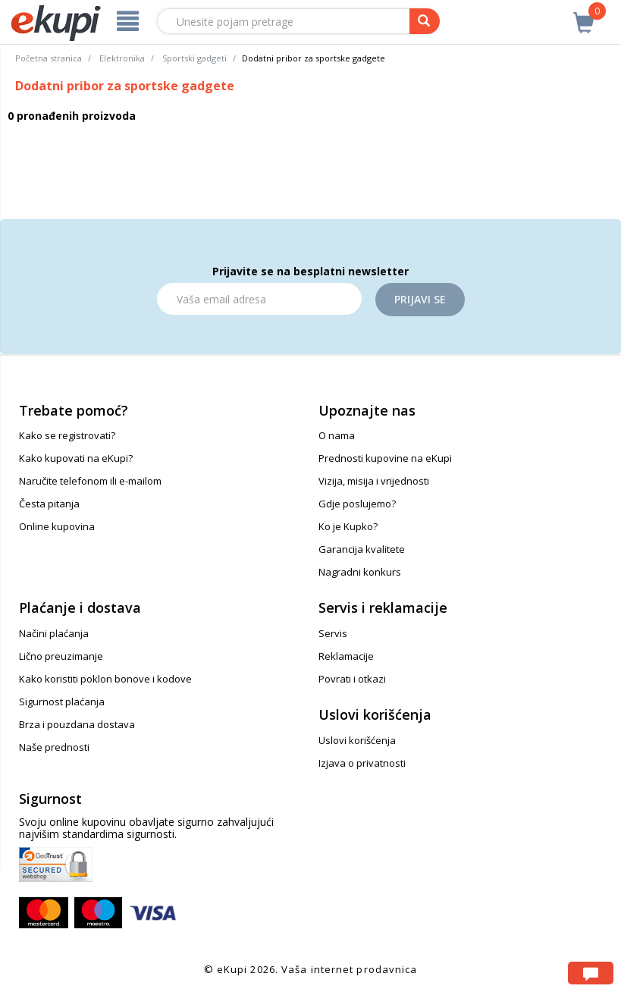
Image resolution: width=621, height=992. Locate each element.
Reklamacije (346, 656)
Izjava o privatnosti (362, 763)
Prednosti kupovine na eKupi (385, 458)
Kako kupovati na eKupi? (76, 458)
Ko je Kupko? (348, 526)
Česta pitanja (49, 503)
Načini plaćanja (54, 633)
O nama (336, 435)
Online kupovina (57, 526)
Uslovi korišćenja (357, 740)
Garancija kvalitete (361, 549)
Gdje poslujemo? (357, 503)
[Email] (259, 299)
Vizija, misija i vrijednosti (373, 481)
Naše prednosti (54, 747)
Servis (332, 633)
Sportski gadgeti (194, 58)
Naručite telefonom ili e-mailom (90, 481)
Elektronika (122, 58)
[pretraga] (424, 21)
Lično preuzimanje (61, 656)
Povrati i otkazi (352, 679)
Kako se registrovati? (67, 435)
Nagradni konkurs (359, 572)
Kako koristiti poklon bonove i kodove (105, 679)
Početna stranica (48, 58)
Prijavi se (420, 299)
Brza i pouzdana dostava (77, 724)
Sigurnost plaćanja (62, 701)
